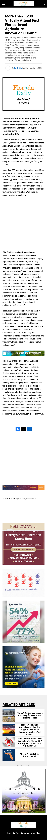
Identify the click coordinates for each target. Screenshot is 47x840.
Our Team (16, 833)
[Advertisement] (23, 223)
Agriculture (20, 499)
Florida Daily (18, 68)
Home (9, 833)
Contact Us (25, 833)
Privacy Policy (35, 833)
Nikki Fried (31, 499)
